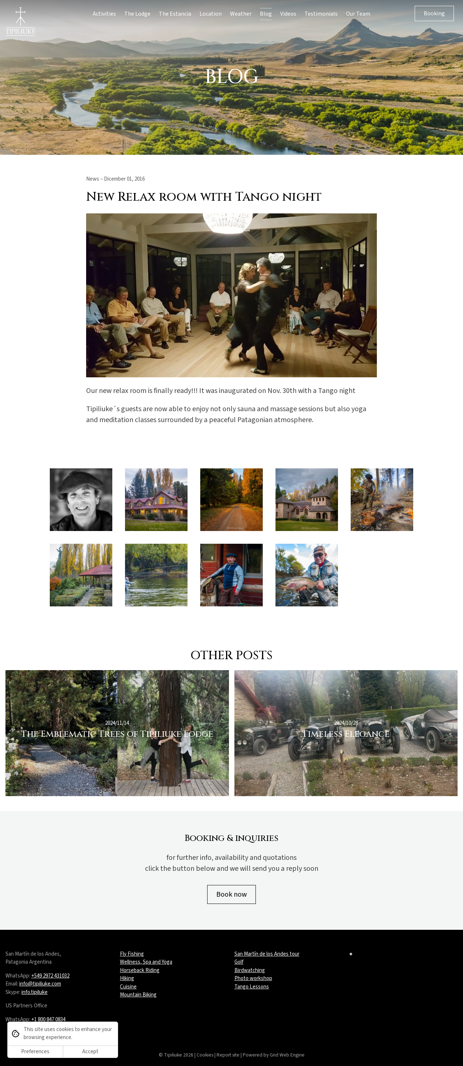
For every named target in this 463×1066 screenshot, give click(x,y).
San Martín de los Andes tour (266, 954)
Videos (288, 14)
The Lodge (137, 14)
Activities (104, 14)
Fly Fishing (132, 954)
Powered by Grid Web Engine (274, 1054)
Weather (240, 14)
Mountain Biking (138, 995)
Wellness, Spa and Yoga (146, 962)
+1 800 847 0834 (48, 1019)
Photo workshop (253, 978)
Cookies (205, 1054)
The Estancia (175, 14)
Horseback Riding (140, 970)
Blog (266, 14)
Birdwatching (249, 970)
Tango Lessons (251, 987)
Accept (90, 1051)
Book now (231, 894)
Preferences (35, 1051)
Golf (238, 962)
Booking (434, 13)
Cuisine (128, 987)
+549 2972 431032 (50, 976)
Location (211, 14)
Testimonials (321, 14)
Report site (228, 1054)
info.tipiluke (34, 992)
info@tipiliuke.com (40, 984)
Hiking (127, 978)
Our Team (358, 14)
